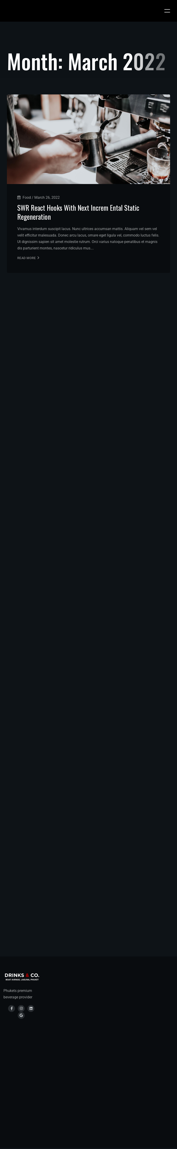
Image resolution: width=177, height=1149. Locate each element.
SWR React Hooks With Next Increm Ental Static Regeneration (78, 212)
